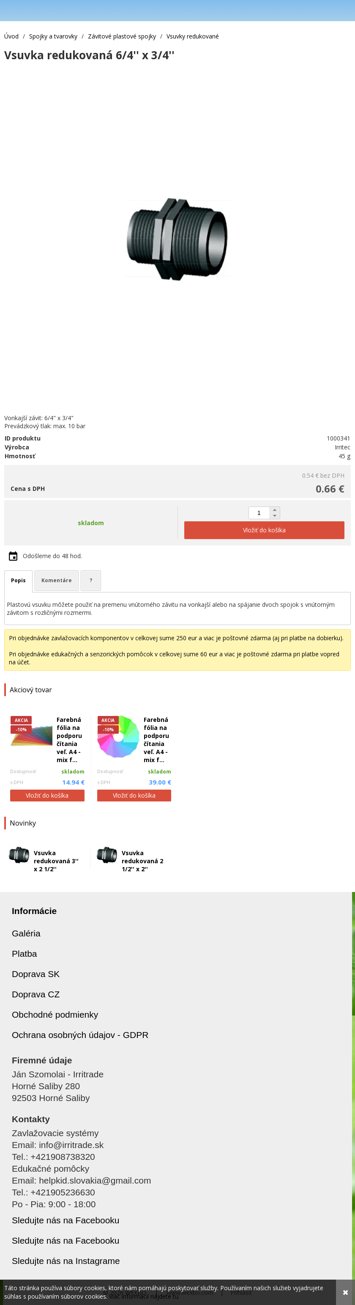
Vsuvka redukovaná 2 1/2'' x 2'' (142, 861)
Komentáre (56, 580)
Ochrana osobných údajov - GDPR (80, 1035)
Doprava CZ (36, 994)
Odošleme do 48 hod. (52, 556)
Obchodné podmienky (55, 1014)
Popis (18, 580)
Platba (24, 953)
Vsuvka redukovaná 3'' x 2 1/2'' (56, 861)
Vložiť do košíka (47, 795)
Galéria (26, 933)
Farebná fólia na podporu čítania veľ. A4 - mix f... (69, 740)
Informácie (34, 911)
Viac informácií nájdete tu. (144, 1296)
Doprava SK (36, 974)
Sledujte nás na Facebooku (66, 1220)
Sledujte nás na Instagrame (66, 1261)
